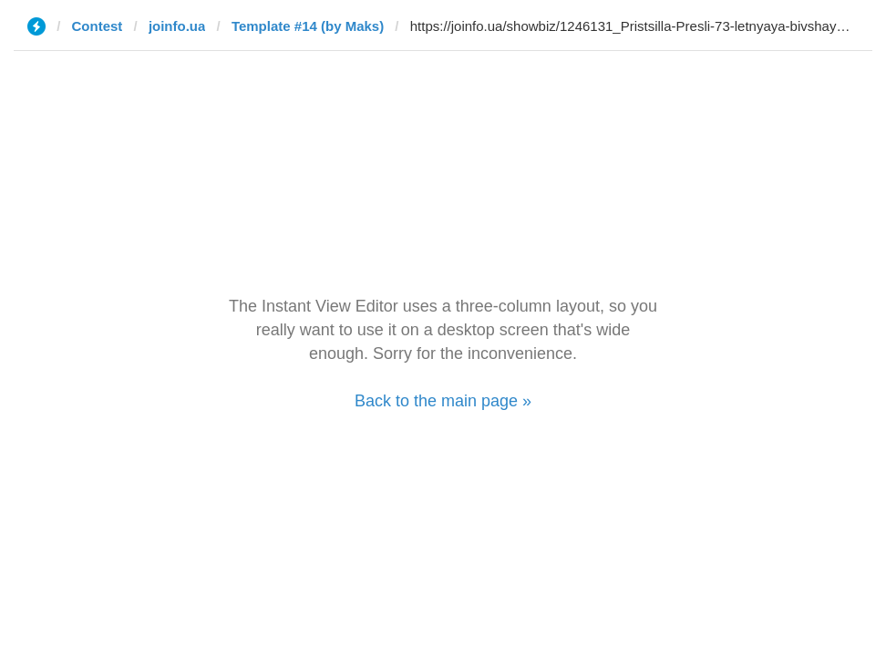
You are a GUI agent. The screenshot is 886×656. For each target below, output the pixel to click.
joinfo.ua (177, 26)
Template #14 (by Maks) (308, 26)
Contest (97, 26)
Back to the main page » (443, 401)
